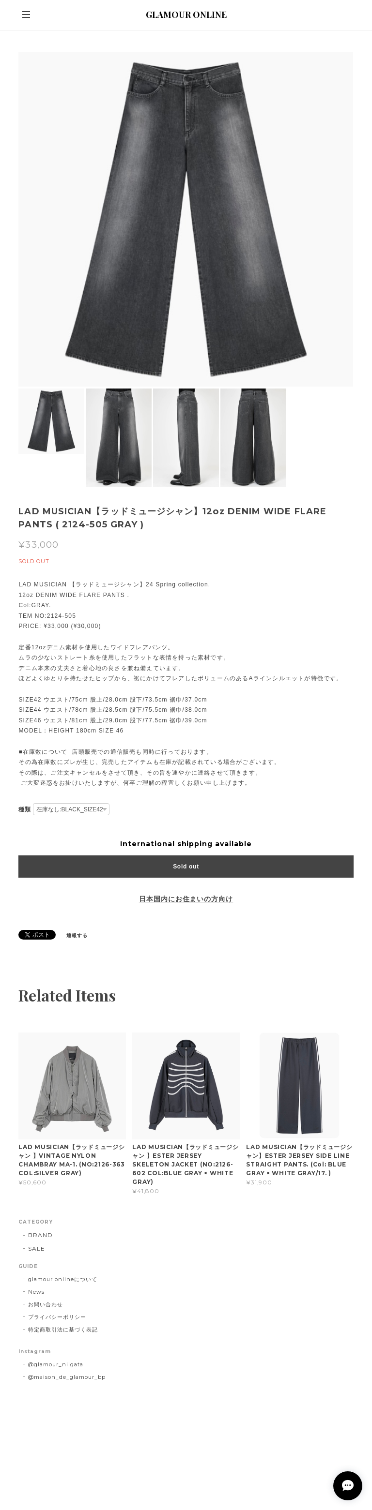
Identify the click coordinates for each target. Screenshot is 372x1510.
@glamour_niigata (55, 1364)
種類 (24, 809)
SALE (36, 1248)
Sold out (186, 866)
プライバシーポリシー (57, 1317)
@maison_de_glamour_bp (66, 1377)
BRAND (40, 1235)
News (36, 1291)
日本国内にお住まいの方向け (186, 899)
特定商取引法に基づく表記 (63, 1329)
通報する (77, 935)
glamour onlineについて (62, 1279)
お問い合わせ (45, 1304)
